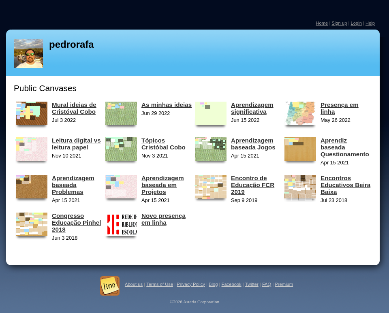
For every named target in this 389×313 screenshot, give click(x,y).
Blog (213, 284)
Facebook (232, 284)
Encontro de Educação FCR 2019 (252, 185)
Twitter (252, 284)
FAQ (266, 284)
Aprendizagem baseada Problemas (73, 185)
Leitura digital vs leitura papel (76, 144)
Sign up (339, 23)
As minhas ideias (166, 104)
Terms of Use (159, 284)
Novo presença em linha (163, 219)
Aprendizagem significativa (252, 108)
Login (356, 23)
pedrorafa (71, 44)
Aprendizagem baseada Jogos (253, 144)
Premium (284, 284)
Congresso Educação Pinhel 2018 (76, 222)
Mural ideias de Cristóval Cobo (74, 108)
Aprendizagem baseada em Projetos (162, 185)
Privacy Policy (191, 284)
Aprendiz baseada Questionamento (345, 147)
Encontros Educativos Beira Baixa (345, 185)
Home (322, 23)
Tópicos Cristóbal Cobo (163, 144)
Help (370, 23)
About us (134, 284)
